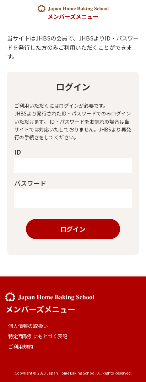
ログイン (73, 228)
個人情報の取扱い (28, 325)
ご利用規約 (20, 346)
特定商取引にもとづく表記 (37, 336)
